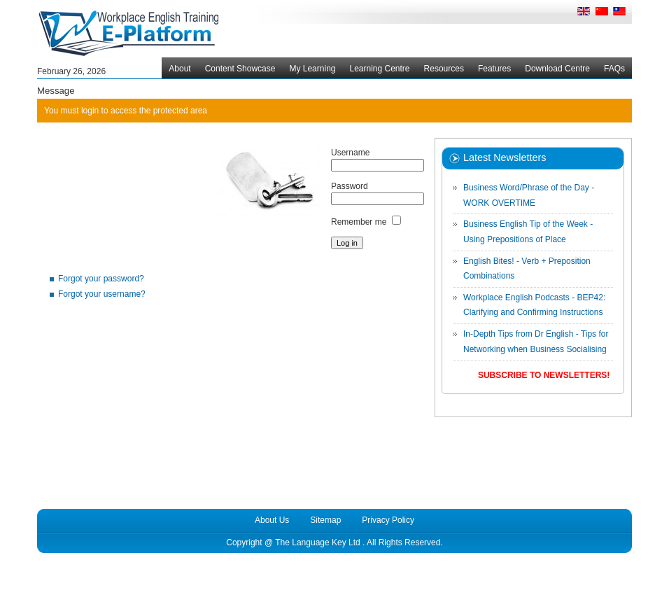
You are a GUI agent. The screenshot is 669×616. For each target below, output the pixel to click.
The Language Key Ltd (317, 542)
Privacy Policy (388, 520)
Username (350, 153)
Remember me (358, 222)
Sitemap (325, 520)
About (179, 69)
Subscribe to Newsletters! (544, 375)
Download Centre (557, 69)
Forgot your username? (102, 294)
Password (349, 186)
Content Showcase (240, 69)
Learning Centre (379, 69)
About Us (272, 520)
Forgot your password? (101, 279)
